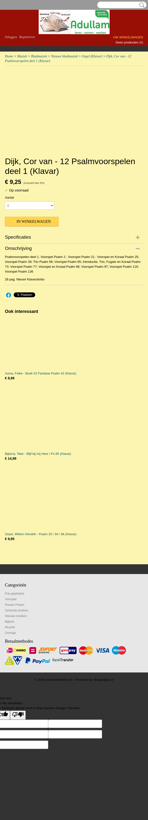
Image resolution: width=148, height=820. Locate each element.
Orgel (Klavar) (92, 56)
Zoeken (141, 5)
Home (9, 56)
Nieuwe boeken (16, 616)
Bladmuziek (39, 56)
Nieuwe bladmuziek (64, 56)
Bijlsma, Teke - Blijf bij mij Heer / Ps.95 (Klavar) (38, 454)
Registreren (27, 37)
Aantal (9, 197)
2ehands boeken (16, 610)
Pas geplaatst (14, 593)
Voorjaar (11, 599)
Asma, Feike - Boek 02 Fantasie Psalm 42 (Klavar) (40, 373)
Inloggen (11, 37)
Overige (10, 633)
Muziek (22, 56)
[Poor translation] (18, 715)
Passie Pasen (14, 605)
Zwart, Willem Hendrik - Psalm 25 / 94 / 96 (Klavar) (41, 534)
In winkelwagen (33, 221)
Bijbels (9, 621)
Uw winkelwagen (128, 37)
